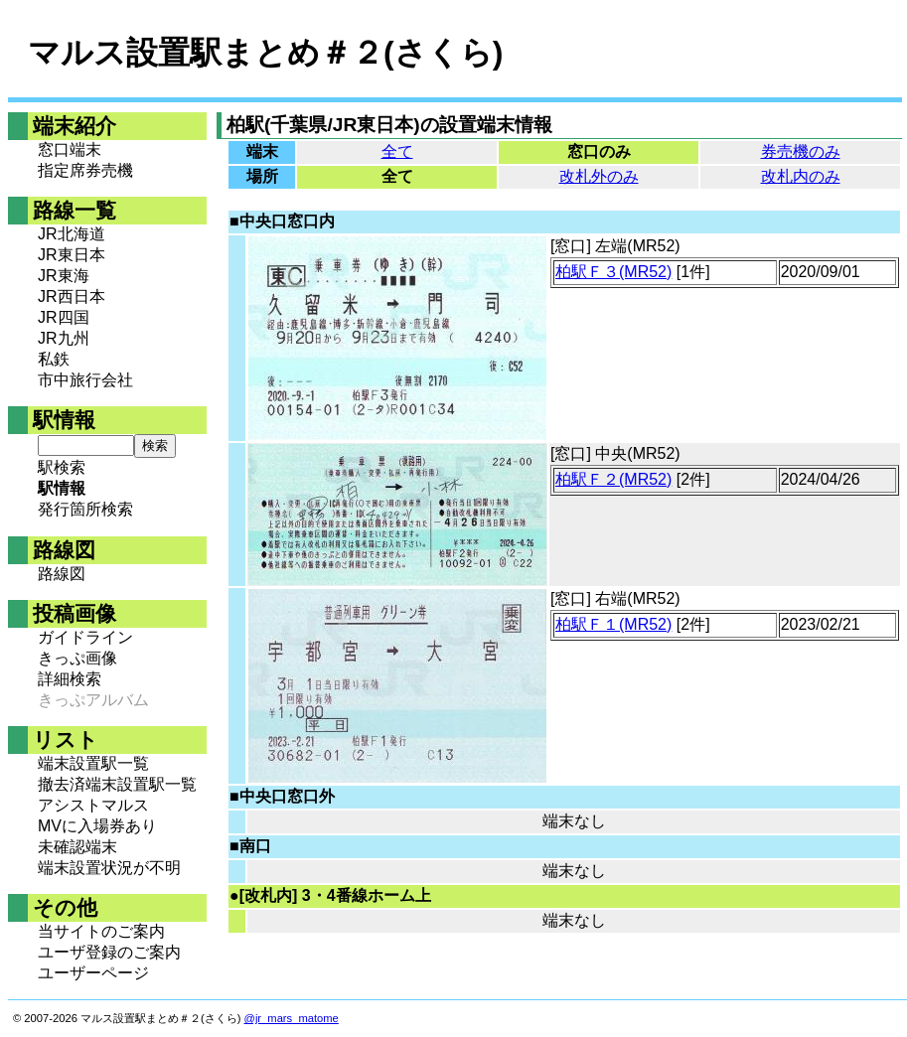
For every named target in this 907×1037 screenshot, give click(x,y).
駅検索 (61, 467)
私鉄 (54, 359)
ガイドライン (85, 637)
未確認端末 (77, 846)
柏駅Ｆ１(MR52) (613, 624)
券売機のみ (800, 151)
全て (397, 151)
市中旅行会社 (85, 379)
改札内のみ (800, 176)
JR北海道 (71, 233)
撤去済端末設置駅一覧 (117, 784)
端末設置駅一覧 (93, 763)
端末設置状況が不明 (109, 867)
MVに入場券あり (97, 825)
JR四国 (63, 317)
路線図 (61, 573)
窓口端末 (69, 149)
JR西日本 (71, 296)
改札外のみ (599, 176)
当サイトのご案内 (101, 931)
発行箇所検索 (85, 509)
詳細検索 (69, 678)
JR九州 (63, 338)
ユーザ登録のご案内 (109, 952)
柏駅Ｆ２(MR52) (613, 479)
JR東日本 (71, 254)
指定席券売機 (85, 170)
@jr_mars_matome (291, 1018)
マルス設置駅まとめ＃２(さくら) (265, 53)
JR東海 (63, 275)
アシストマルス (93, 805)
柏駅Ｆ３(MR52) (613, 271)
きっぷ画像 (77, 658)
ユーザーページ (93, 972)
